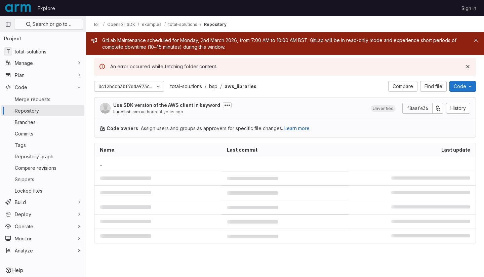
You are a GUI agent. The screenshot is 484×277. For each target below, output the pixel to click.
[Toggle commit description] (227, 105)
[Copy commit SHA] (438, 108)
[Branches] (42, 122)
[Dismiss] (468, 67)
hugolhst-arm (126, 111)
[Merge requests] (42, 99)
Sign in (468, 8)
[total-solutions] (42, 51)
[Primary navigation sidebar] (8, 24)
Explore (46, 8)
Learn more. (297, 128)
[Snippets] (42, 179)
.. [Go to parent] (101, 164)
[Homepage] (18, 8)
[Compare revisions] (42, 167)
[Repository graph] (42, 156)
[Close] (476, 40)
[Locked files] (42, 190)
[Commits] (42, 133)
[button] (383, 108)
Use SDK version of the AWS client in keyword (166, 105)
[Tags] (42, 145)
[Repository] (42, 110)
